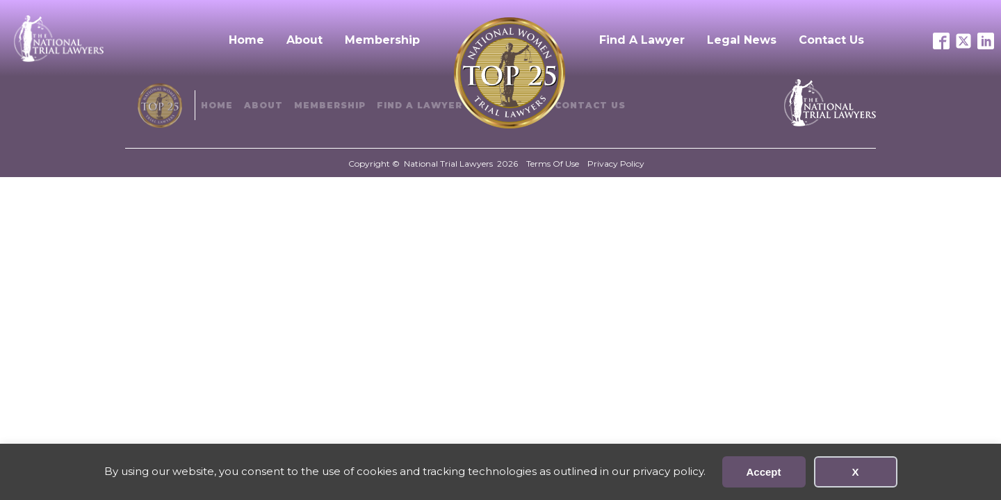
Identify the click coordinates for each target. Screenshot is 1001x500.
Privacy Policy (615, 163)
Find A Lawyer (642, 40)
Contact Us (831, 40)
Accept (763, 472)
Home (246, 40)
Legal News (741, 40)
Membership (382, 40)
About (304, 40)
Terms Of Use (552, 163)
